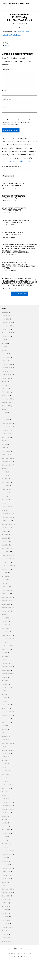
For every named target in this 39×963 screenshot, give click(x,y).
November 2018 (7, 559)
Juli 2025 (4, 340)
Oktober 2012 (6, 746)
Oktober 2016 (6, 642)
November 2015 (7, 666)
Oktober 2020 (6, 493)
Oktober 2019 (6, 520)
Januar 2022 (5, 454)
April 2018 (5, 583)
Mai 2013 (5, 729)
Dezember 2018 (7, 555)
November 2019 (7, 517)
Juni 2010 (5, 819)
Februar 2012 (6, 774)
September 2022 (7, 433)
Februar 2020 (6, 507)
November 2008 (7, 854)
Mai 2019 (5, 538)
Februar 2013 (6, 739)
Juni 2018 (5, 576)
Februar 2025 (6, 357)
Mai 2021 (5, 475)
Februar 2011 (6, 798)
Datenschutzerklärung (4, 7)
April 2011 (5, 792)
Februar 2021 (6, 482)
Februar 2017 (6, 628)
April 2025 (5, 350)
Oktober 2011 (6, 781)
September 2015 (7, 673)
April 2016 (5, 663)
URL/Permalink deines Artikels (11, 166)
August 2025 (6, 336)
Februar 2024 (6, 392)
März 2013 (5, 736)
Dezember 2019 (7, 513)
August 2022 (6, 437)
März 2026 (5, 312)
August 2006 (6, 899)
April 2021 (5, 479)
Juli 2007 (4, 882)
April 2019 (5, 541)
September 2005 (7, 927)
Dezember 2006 (7, 889)
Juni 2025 (5, 343)
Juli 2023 (4, 409)
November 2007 (7, 868)
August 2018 (6, 569)
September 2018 (7, 566)
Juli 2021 (4, 468)
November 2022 (7, 427)
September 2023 (7, 402)
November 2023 (7, 399)
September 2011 (7, 785)
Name (4, 90)
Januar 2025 (5, 360)
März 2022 (5, 447)
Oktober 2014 (6, 687)
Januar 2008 (5, 865)
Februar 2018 (6, 590)
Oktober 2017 (6, 604)
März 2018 (5, 586)
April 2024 (5, 388)
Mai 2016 (5, 659)
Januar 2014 (5, 708)
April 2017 (5, 621)
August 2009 (6, 833)
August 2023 (6, 406)
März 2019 (5, 545)
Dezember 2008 (7, 851)
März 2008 (5, 861)
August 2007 (6, 878)
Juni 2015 (5, 680)
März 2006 (5, 917)
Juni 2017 (5, 618)
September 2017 (7, 607)
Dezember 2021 (7, 458)
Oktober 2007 (6, 871)
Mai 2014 (5, 698)
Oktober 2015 (6, 670)
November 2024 (7, 367)
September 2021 (7, 465)
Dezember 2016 (7, 635)
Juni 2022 (5, 444)
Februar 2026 (6, 315)
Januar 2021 (5, 486)
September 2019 (7, 524)
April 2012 (5, 767)
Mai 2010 (5, 823)
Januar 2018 (5, 593)
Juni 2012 (5, 760)
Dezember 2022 (7, 423)
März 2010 (5, 826)
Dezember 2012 (7, 743)
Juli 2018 (4, 573)
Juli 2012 (4, 757)
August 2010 (6, 812)
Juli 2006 (4, 903)
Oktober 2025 (6, 329)
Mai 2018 (5, 580)
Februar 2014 (6, 705)
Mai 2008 (5, 858)
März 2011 (5, 795)
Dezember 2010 (7, 802)
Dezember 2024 (7, 364)
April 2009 (5, 844)
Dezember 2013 (7, 712)
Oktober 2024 (6, 371)
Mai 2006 (5, 910)
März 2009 (5, 847)
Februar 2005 (6, 937)
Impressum (8, 7)
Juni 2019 (5, 534)
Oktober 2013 (6, 719)
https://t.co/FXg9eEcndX (12, 35)
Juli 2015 (4, 677)
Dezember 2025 (7, 322)
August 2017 (6, 611)
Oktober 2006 (6, 896)
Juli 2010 (4, 816)
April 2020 (5, 500)
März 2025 (5, 354)
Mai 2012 (5, 764)
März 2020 (5, 503)
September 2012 (7, 750)
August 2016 (6, 649)
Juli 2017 (4, 614)
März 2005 (5, 934)
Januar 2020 (5, 510)
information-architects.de (24, 949)
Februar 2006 (6, 920)
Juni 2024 (5, 385)
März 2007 (5, 885)
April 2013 (5, 732)
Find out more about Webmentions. (16, 161)
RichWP (25, 957)
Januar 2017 (5, 632)
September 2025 (7, 333)
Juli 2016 (4, 653)
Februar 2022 (6, 451)
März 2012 (5, 771)
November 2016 (7, 639)
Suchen (11, 7)
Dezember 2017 (7, 597)
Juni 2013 (5, 726)
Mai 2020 (5, 496)
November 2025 (7, 326)
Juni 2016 (5, 656)
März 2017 (5, 625)
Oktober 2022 (6, 430)
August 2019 (6, 527)
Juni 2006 (5, 906)
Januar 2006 (5, 924)
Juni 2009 (5, 837)
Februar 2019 (6, 548)
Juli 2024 (4, 381)
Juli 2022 (4, 440)
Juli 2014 (4, 691)
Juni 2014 (5, 694)
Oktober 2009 (6, 830)
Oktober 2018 (6, 562)
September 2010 (7, 809)
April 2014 (5, 701)
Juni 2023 (5, 413)
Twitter (7, 46)
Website (4, 107)
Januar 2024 (5, 395)
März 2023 (5, 416)
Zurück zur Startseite (19, 293)
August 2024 (6, 378)
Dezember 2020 (7, 489)
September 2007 (7, 875)
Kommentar (6, 69)
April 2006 (5, 913)
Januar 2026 (5, 319)
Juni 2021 (5, 472)
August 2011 (6, 788)
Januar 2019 (5, 552)
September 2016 (7, 646)
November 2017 (7, 600)
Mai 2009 (5, 840)
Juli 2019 (4, 531)
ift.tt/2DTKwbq (23, 32)
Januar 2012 (5, 778)
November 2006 (7, 892)
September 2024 (7, 374)
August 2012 (6, 753)
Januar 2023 (5, 420)
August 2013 (6, 722)
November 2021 (7, 461)
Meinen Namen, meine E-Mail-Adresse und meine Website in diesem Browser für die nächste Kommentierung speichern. (18, 122)
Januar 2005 (5, 941)
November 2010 (7, 805)
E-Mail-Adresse (7, 99)
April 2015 (5, 684)
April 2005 (5, 931)
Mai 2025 (5, 347)
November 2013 (7, 715)
